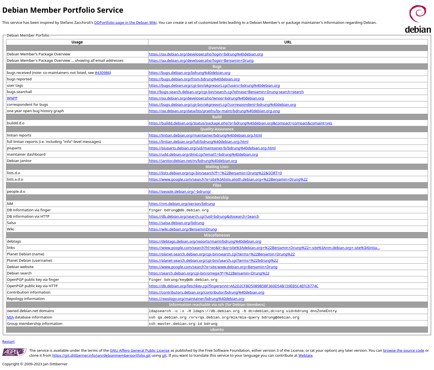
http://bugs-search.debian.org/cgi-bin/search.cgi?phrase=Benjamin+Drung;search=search (226, 91)
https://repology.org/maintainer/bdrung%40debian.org (197, 298)
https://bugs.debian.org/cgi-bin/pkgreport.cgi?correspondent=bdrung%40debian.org (222, 104)
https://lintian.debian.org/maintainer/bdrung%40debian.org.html (205, 135)
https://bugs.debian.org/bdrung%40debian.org (190, 72)
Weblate (305, 355)
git (164, 355)
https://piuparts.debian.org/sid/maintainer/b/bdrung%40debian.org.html (212, 147)
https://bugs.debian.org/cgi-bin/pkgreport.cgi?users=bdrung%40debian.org (214, 85)
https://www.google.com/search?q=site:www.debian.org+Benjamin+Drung (213, 266)
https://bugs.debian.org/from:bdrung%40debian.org (194, 78)
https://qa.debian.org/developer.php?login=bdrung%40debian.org (206, 54)
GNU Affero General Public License (139, 350)
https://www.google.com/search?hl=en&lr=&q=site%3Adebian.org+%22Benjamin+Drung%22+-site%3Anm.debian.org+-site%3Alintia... (264, 247)
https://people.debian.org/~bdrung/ (180, 191)
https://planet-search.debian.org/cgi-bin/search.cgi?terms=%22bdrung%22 (213, 260)
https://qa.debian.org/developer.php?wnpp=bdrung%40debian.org (206, 98)
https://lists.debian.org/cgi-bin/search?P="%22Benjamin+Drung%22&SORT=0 (215, 172)
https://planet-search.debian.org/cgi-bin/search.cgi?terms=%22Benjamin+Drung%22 (222, 253)
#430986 (102, 72)
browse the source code (403, 350)
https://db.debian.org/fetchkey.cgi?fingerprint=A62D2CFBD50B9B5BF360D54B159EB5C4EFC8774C (234, 285)
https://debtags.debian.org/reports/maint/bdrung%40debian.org (205, 241)
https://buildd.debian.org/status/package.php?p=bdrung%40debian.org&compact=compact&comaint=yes (240, 122)
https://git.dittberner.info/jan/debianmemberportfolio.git (101, 355)
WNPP (12, 98)
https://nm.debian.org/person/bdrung (182, 203)
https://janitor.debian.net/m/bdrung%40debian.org (193, 160)
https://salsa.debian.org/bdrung (176, 222)
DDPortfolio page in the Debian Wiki (125, 22)
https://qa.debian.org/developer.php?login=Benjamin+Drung (201, 60)
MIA (10, 317)
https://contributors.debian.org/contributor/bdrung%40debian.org (207, 292)
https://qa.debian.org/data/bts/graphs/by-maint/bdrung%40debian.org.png (214, 110)
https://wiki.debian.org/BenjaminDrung (183, 229)
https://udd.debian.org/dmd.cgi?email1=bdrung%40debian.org (203, 154)
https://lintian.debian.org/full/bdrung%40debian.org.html (199, 141)
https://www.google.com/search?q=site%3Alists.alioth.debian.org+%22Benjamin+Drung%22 (228, 179)
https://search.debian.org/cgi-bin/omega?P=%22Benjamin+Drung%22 (209, 273)
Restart (8, 341)
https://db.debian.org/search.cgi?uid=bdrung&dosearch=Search (204, 216)
